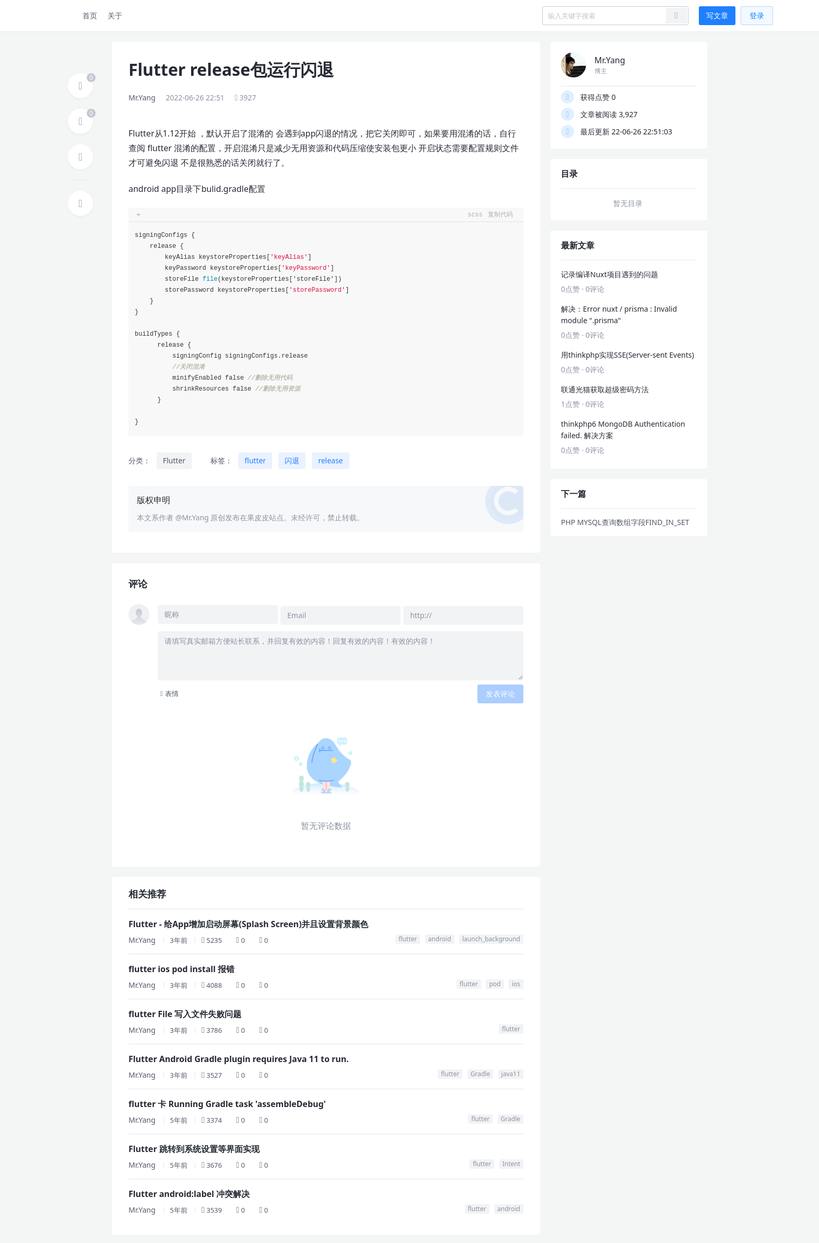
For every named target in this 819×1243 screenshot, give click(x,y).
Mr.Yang (142, 97)
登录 (757, 15)
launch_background (491, 936)
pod (494, 981)
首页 (90, 15)
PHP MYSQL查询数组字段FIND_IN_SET (625, 522)
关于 (115, 15)
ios (516, 981)
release (330, 460)
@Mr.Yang (192, 517)
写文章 (717, 15)
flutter (255, 460)
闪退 (292, 460)
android (439, 936)
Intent (511, 1161)
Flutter (174, 460)
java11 (510, 1071)
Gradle (480, 1071)
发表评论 (500, 692)
